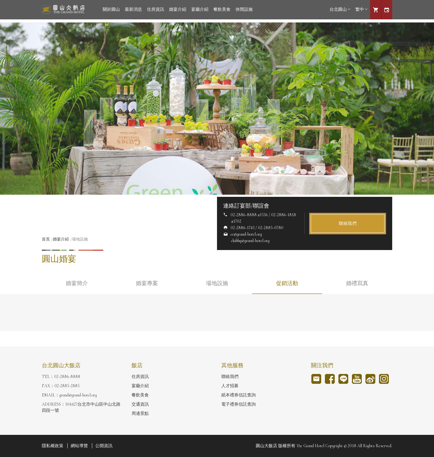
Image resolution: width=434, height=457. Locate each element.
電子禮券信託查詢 (238, 404)
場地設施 (217, 283)
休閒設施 (244, 9)
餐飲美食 (222, 9)
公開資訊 (103, 445)
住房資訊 (155, 9)
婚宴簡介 (77, 283)
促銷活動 (287, 283)
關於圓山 (111, 9)
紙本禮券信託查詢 (238, 395)
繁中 (361, 9)
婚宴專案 (147, 283)
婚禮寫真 (357, 283)
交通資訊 (140, 404)
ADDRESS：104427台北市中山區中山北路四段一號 (81, 407)
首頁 (46, 239)
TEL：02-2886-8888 (61, 376)
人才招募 (230, 385)
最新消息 (133, 9)
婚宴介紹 (177, 9)
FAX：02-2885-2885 (61, 385)
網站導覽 (79, 445)
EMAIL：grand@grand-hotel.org (69, 395)
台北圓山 (339, 9)
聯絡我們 (348, 223)
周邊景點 (140, 413)
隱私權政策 (52, 445)
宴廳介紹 (199, 9)
